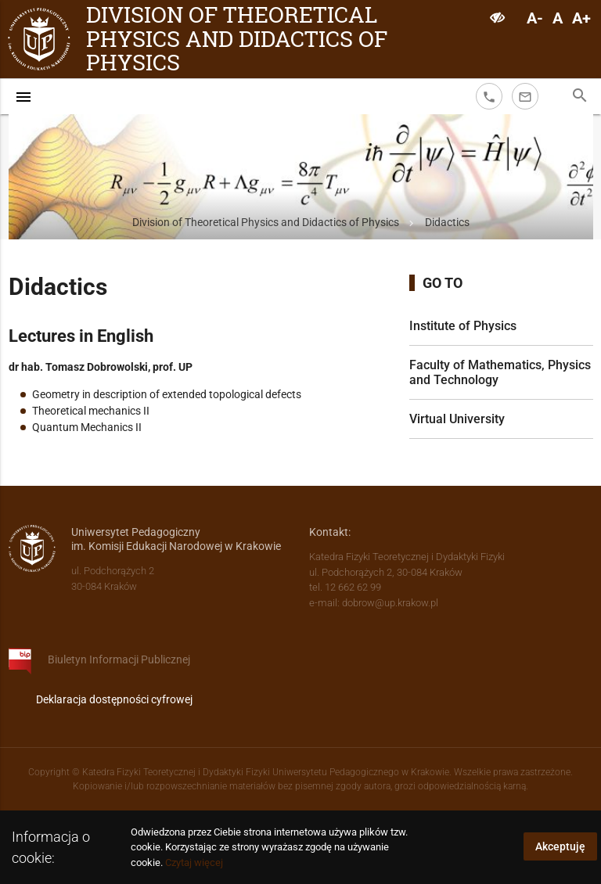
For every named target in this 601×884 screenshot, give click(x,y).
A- (535, 18)
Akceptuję (560, 846)
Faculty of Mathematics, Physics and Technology (500, 372)
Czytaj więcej (194, 862)
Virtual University (457, 418)
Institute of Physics (462, 325)
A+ (581, 18)
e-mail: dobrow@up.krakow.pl (373, 603)
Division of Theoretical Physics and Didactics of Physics (236, 39)
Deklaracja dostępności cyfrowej (114, 699)
